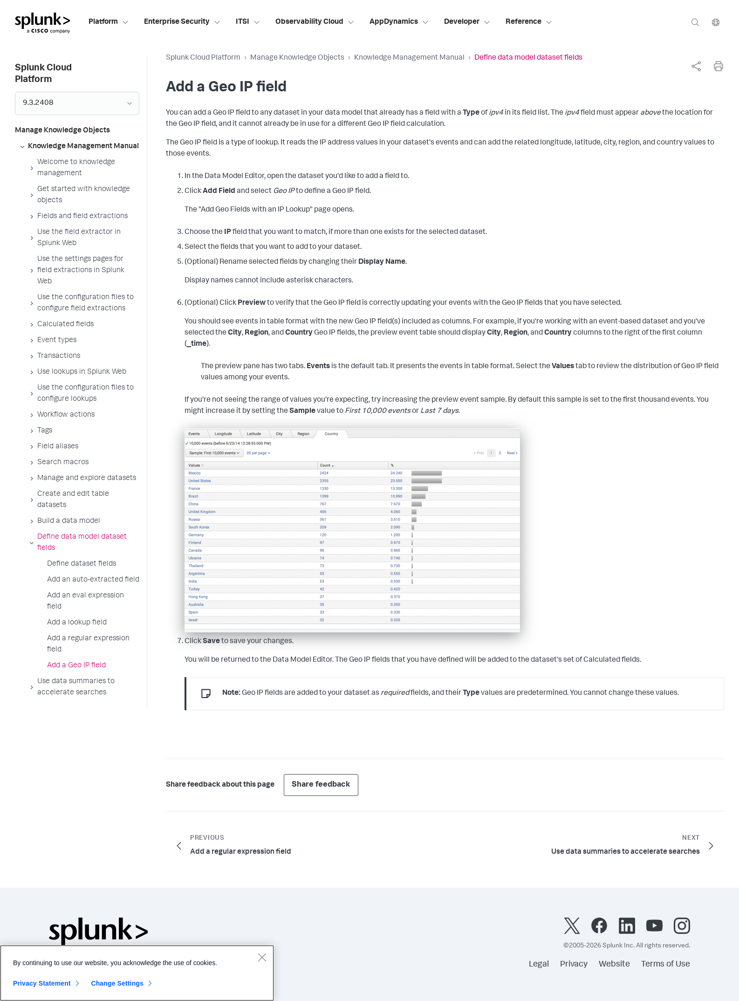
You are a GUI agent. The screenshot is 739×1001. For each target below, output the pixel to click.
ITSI (248, 22)
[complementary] (696, 66)
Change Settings (117, 989)
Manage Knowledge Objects (297, 58)
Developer (467, 22)
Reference (529, 22)
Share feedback (321, 785)
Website (614, 964)
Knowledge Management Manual (409, 58)
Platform (109, 22)
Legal (539, 964)
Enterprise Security (182, 22)
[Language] (715, 22)
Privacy (574, 964)
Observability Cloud (315, 22)
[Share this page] (696, 66)
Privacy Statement (42, 989)
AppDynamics (399, 22)
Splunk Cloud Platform (203, 58)
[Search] (695, 22)
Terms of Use (665, 964)
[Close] (262, 963)
